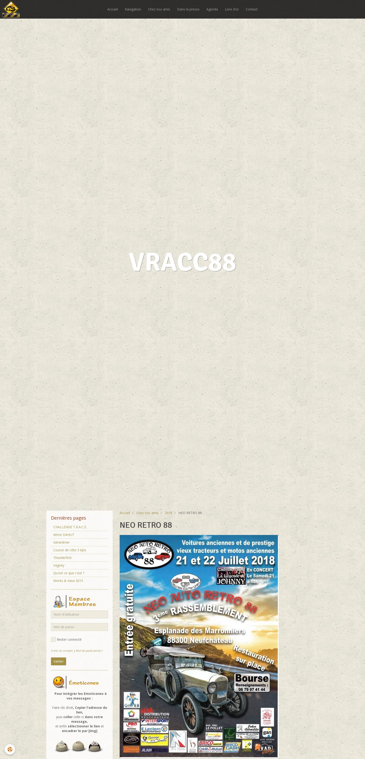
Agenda (212, 9)
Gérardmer (61, 542)
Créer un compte (62, 650)
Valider (59, 661)
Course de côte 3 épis (69, 550)
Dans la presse (188, 9)
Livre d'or (232, 9)
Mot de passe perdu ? (89, 650)
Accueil (112, 9)
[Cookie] (10, 749)
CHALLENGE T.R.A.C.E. (70, 527)
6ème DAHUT (63, 534)
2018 (168, 513)
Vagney (58, 565)
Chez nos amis (159, 9)
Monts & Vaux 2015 (68, 580)
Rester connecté (66, 639)
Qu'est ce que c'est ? (68, 573)
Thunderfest (62, 557)
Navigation (133, 9)
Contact (252, 9)
